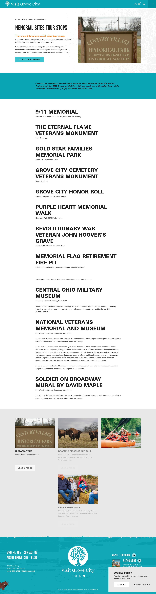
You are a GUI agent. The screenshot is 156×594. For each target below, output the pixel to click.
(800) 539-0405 (28, 571)
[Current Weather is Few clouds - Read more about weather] (138, 4)
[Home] (22, 4)
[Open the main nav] (152, 4)
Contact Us (30, 552)
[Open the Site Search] (144, 4)
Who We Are (14, 552)
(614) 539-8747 (13, 571)
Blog (34, 557)
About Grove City (17, 557)
